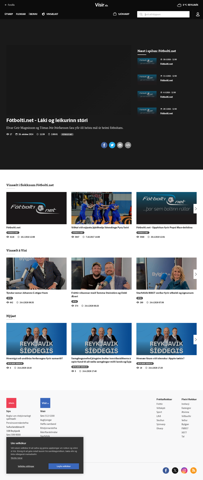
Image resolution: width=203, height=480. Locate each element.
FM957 (185, 428)
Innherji (185, 404)
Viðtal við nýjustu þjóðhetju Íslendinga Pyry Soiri (100, 227)
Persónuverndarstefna (17, 423)
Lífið (159, 416)
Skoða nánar (17, 458)
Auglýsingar (46, 420)
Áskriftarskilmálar (49, 432)
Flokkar (21, 14)
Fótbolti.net (67, 134)
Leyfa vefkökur (64, 466)
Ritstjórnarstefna (48, 428)
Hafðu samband (48, 424)
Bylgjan (185, 424)
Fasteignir (186, 408)
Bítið (10, 298)
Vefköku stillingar (26, 466)
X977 (184, 433)
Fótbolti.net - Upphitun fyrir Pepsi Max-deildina (164, 227)
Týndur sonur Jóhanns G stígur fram (27, 293)
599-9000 (16, 435)
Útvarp (160, 428)
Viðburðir (186, 416)
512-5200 (50, 416)
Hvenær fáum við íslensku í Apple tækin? (160, 358)
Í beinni (33, 14)
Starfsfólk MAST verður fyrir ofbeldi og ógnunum (165, 293)
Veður (184, 420)
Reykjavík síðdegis (15, 363)
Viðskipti (161, 408)
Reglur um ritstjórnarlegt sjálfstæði (18, 417)
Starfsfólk (45, 436)
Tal (183, 437)
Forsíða (9, 5)
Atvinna (185, 412)
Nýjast (11, 316)
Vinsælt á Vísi (16, 250)
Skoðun (160, 420)
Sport (159, 412)
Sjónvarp (161, 424)
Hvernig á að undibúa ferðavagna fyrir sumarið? (34, 358)
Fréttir (160, 404)
